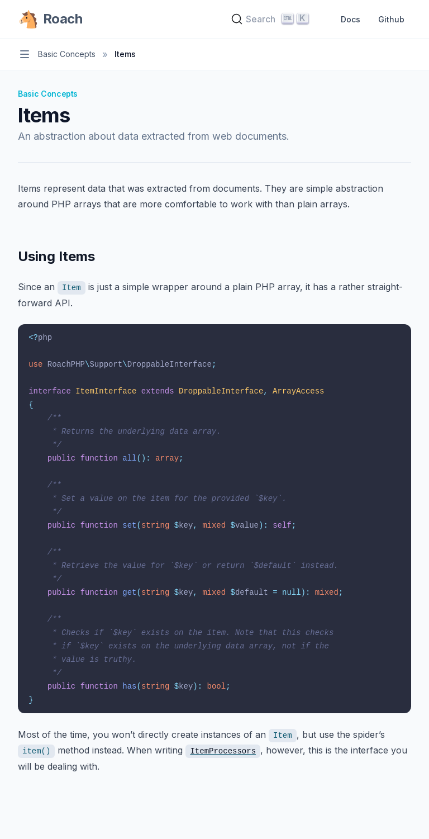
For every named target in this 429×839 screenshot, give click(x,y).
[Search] (271, 19)
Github (391, 19)
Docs (350, 19)
